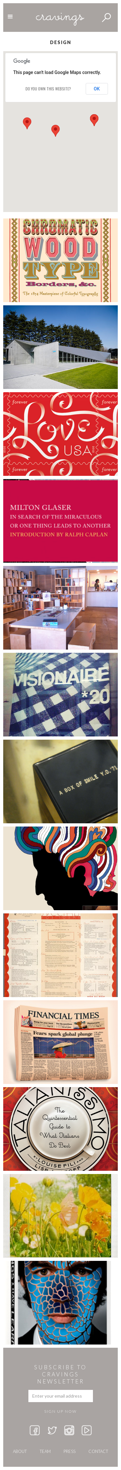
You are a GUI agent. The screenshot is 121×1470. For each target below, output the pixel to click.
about (20, 1451)
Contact (98, 1451)
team (45, 1451)
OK (97, 88)
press (70, 1451)
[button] (27, 123)
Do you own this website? (48, 88)
